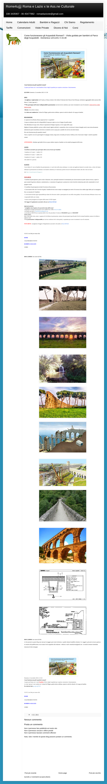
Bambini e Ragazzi (50, 22)
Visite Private (42, 27)
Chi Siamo (69, 22)
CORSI (26, 247)
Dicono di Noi (61, 27)
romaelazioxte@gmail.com (75, 644)
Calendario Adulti (26, 22)
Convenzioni (23, 27)
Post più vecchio (95, 773)
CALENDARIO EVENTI (30, 240)
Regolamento (87, 22)
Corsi (75, 27)
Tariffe (9, 27)
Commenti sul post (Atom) (40, 777)
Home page (62, 773)
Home (9, 22)
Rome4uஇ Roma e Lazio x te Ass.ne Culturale (40, 6)
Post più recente (30, 773)
